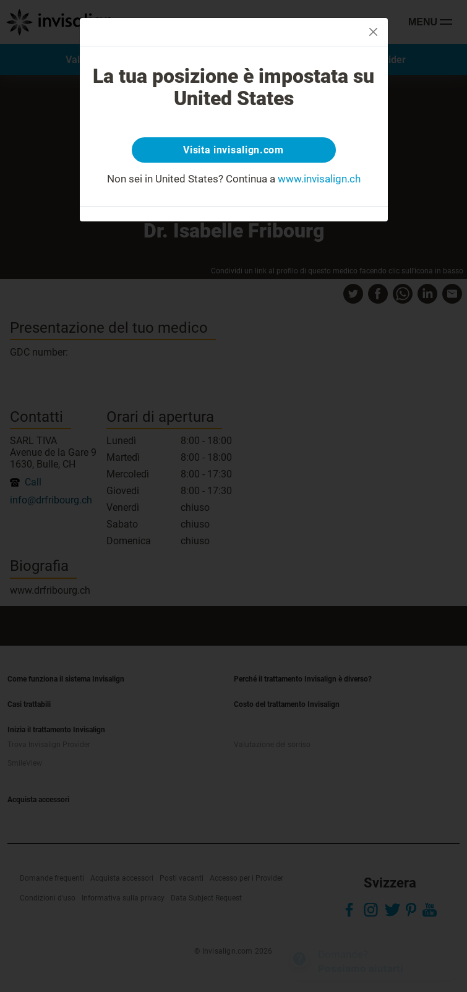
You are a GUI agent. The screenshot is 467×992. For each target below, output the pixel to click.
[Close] (373, 32)
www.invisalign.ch (319, 179)
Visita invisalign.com (233, 150)
